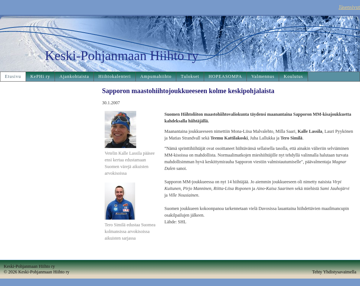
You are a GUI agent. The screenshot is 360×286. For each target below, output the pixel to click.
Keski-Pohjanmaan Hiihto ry (122, 55)
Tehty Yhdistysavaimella (334, 272)
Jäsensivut (349, 7)
